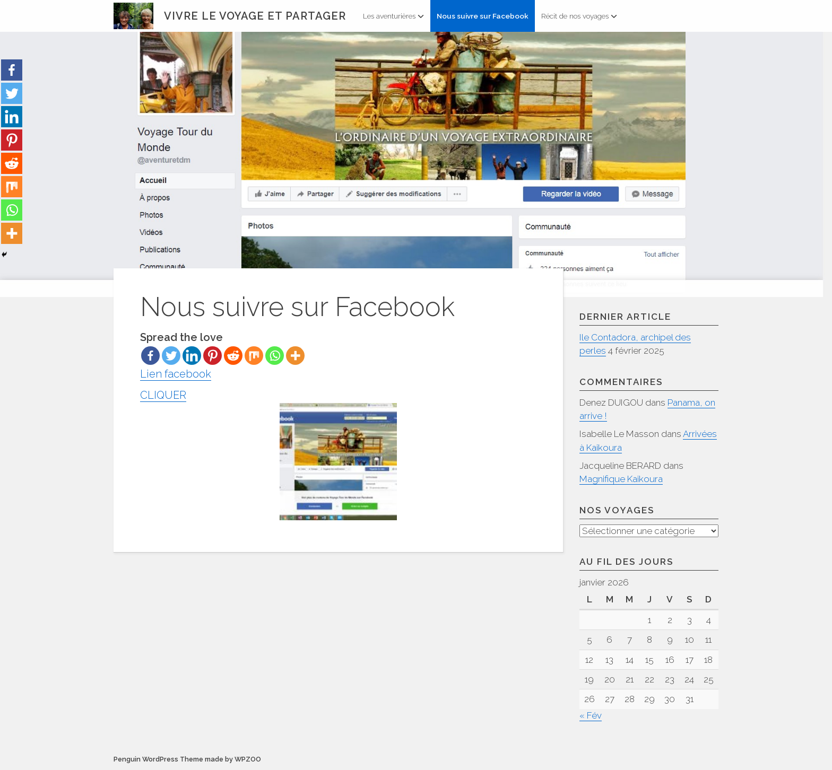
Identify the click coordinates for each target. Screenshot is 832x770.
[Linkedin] (192, 355)
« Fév (590, 716)
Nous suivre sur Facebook (482, 16)
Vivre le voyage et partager (255, 16)
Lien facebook (175, 374)
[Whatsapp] (274, 355)
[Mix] (254, 355)
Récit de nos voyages (579, 16)
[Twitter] (171, 355)
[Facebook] (150, 355)
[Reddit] (233, 355)
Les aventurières (393, 16)
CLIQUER (268, 454)
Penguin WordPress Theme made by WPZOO (187, 760)
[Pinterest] (212, 355)
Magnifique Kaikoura (621, 479)
